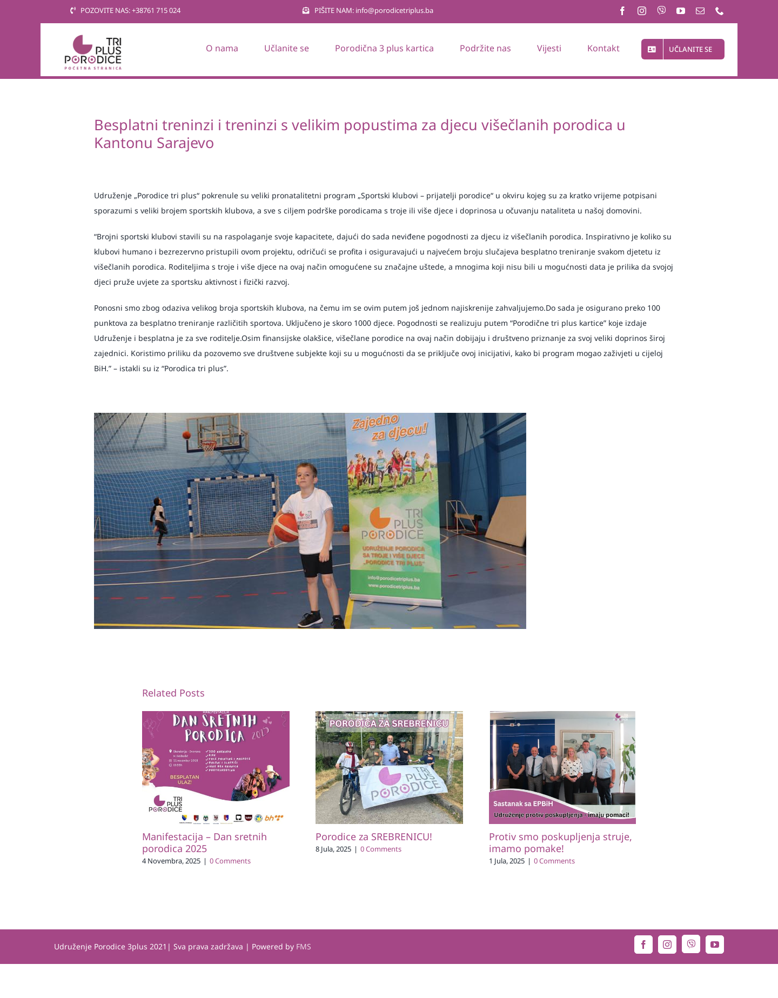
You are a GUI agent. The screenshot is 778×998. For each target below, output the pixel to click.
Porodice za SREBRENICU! (374, 836)
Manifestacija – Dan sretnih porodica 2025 (204, 842)
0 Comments (230, 861)
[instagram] (642, 10)
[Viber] (661, 10)
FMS (303, 946)
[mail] (700, 10)
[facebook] (622, 10)
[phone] (719, 10)
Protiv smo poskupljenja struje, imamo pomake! (560, 842)
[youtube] (680, 10)
